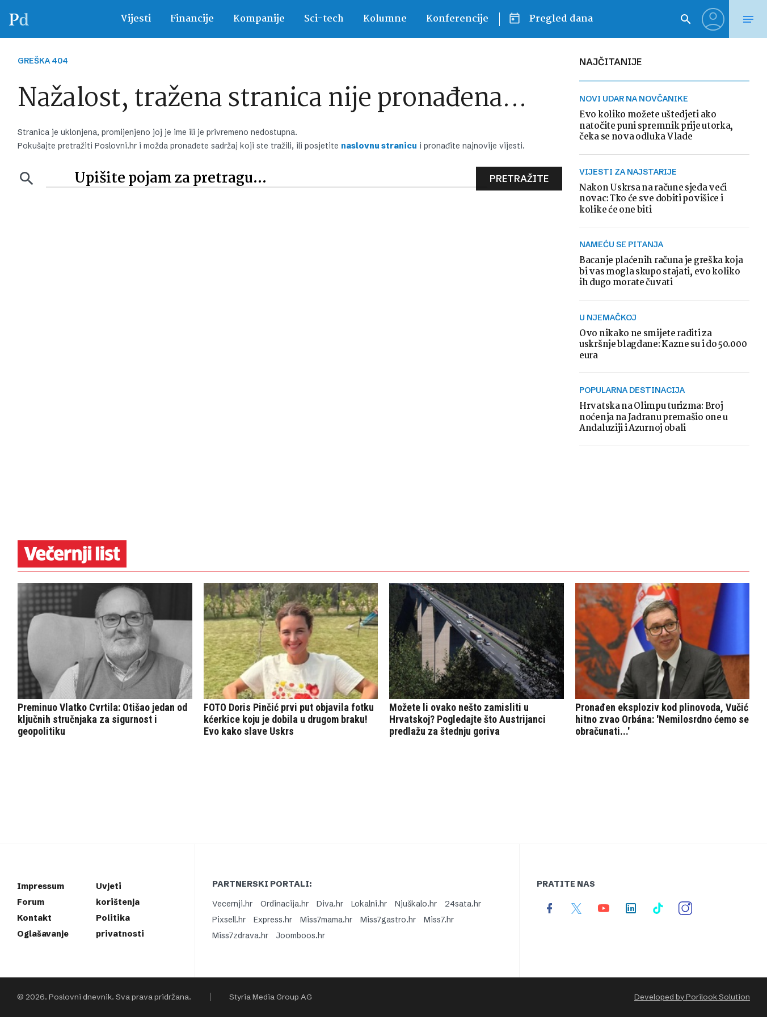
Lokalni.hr (369, 904)
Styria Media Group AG (270, 997)
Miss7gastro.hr (388, 919)
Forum (30, 902)
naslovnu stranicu (379, 146)
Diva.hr (330, 904)
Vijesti (135, 19)
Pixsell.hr (229, 919)
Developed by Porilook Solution (692, 997)
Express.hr (273, 919)
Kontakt (34, 918)
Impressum (40, 886)
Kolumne (385, 19)
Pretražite (519, 178)
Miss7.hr (439, 919)
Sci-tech (324, 19)
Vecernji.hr (232, 904)
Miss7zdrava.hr (240, 935)
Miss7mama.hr (326, 919)
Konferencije (457, 19)
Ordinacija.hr (284, 904)
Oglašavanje (43, 934)
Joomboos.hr (300, 935)
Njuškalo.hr (416, 904)
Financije (192, 19)
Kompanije (259, 19)
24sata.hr (463, 904)
